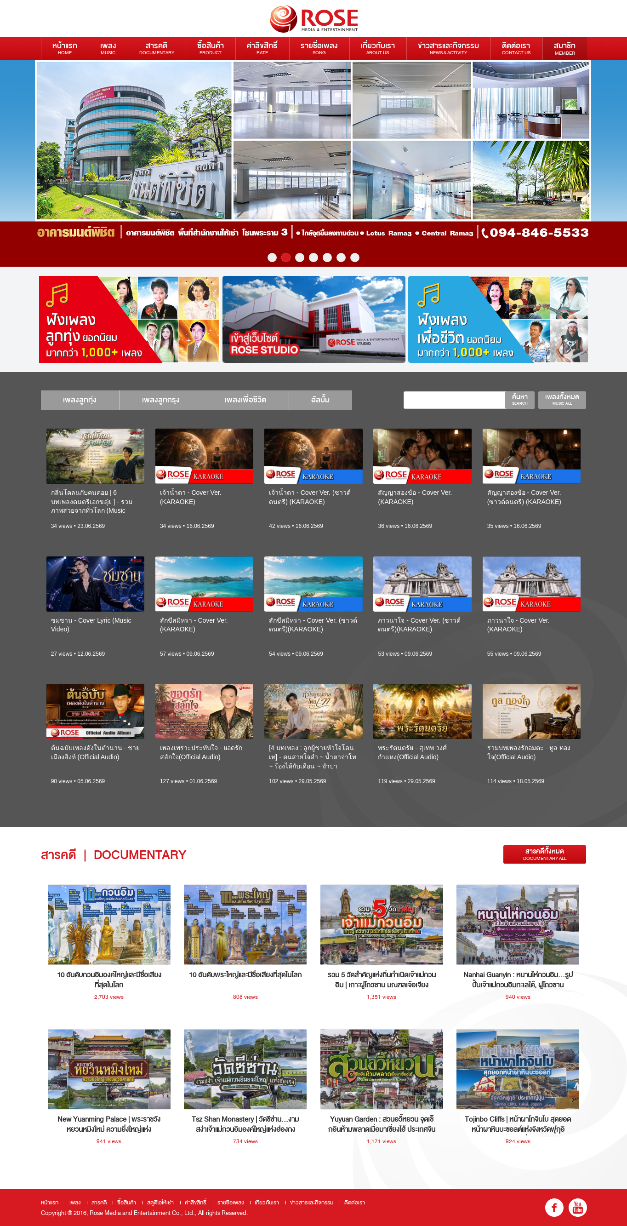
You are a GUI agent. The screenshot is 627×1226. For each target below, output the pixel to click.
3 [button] (299, 257)
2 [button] (286, 257)
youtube (578, 1207)
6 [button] (341, 257)
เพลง (108, 48)
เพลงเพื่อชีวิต (248, 400)
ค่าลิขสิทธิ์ (262, 48)
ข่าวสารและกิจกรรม (448, 48)
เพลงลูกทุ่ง (80, 400)
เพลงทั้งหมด (562, 399)
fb (554, 1207)
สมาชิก (565, 48)
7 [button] (354, 257)
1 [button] (272, 257)
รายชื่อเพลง (319, 48)
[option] (128, 319)
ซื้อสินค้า (210, 48)
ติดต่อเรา (516, 48)
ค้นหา (520, 399)
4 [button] (313, 257)
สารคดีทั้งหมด (544, 854)
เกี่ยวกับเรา (378, 48)
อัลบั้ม (325, 400)
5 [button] (327, 257)
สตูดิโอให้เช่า (160, 1202)
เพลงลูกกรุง (163, 400)
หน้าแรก (64, 48)
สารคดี (156, 48)
